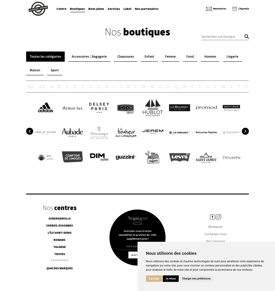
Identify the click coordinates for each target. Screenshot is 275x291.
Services (114, 9)
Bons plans (96, 9)
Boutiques (77, 9)
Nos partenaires (147, 9)
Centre (61, 9)
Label (127, 9)
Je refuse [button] (171, 278)
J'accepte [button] (154, 278)
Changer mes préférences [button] (196, 278)
